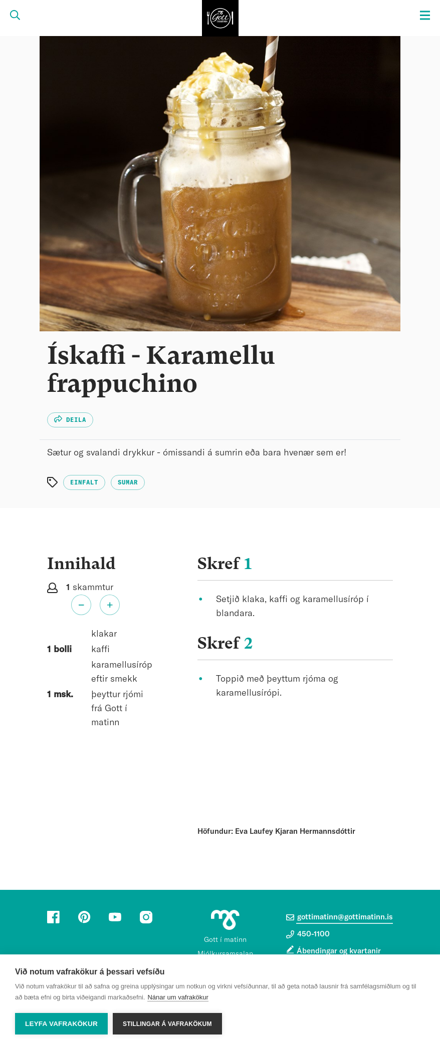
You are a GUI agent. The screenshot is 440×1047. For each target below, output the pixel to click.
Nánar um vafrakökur (177, 997)
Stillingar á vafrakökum (167, 1023)
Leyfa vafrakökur (61, 1023)
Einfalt (84, 482)
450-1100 (308, 934)
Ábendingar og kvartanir (339, 951)
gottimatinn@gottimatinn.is (339, 917)
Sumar (128, 482)
